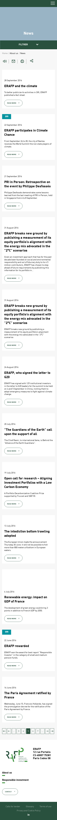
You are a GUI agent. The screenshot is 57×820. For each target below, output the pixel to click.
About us (7, 773)
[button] (28, 44)
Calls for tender (13, 807)
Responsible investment (15, 780)
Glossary (30, 807)
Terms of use (45, 807)
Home (5, 53)
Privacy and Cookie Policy (28, 811)
